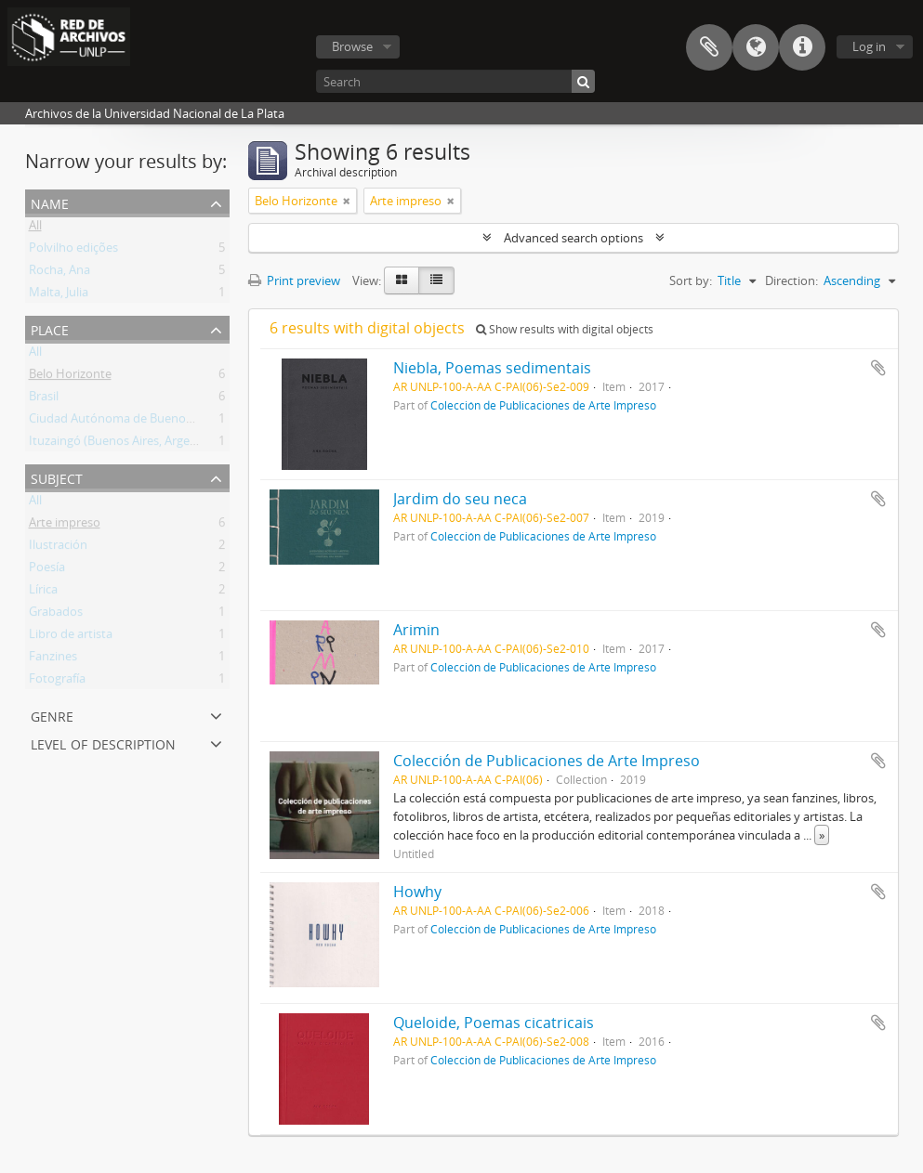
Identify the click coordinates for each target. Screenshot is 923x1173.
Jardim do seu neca (460, 499)
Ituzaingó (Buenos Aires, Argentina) (125, 444)
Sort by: (690, 280)
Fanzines (53, 659)
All (35, 228)
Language (755, 47)
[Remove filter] (346, 200)
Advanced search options (573, 237)
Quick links (802, 47)
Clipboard (709, 47)
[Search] (455, 81)
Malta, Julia (58, 295)
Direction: (791, 280)
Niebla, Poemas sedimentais (492, 368)
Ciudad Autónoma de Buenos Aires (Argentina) (157, 421)
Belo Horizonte (70, 377)
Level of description (103, 742)
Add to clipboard (878, 367)
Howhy (417, 891)
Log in (869, 46)
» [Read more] (821, 835)
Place (50, 328)
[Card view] (401, 280)
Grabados (56, 614)
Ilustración (58, 548)
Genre (52, 714)
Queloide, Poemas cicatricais (493, 1022)
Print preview (294, 280)
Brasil (44, 399)
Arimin (416, 629)
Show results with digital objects (564, 329)
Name (50, 202)
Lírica (43, 592)
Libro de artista (70, 637)
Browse (352, 46)
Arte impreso (64, 525)
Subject (57, 476)
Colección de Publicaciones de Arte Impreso (543, 405)
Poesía (47, 570)
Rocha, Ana (59, 273)
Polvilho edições (73, 250)
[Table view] (436, 280)
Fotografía (57, 681)
